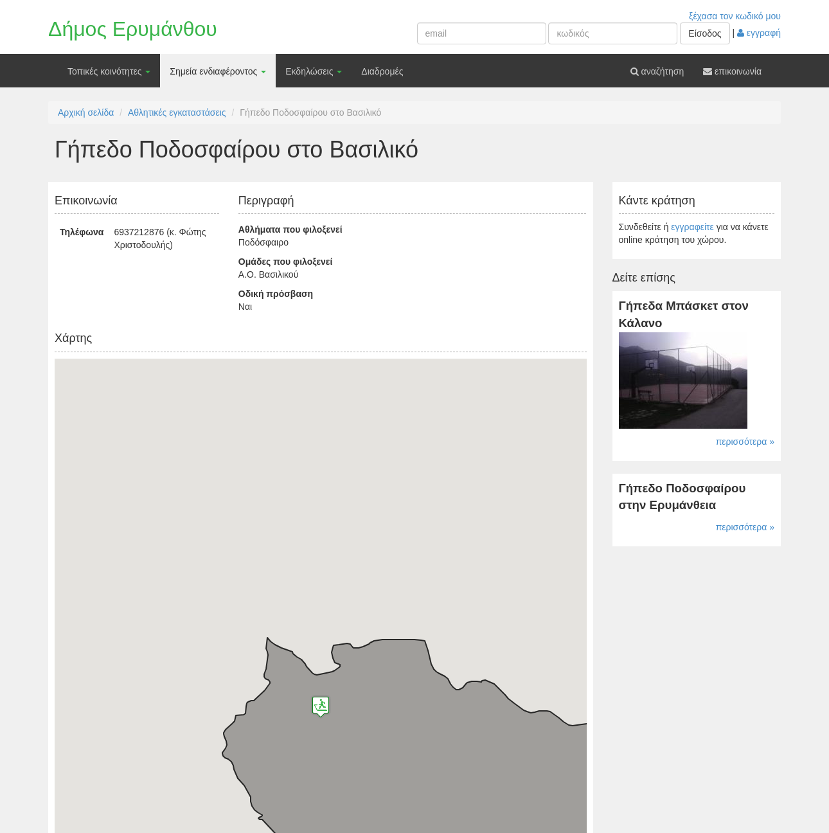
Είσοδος (704, 33)
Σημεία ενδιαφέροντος (218, 71)
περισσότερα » (745, 441)
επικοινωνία (732, 71)
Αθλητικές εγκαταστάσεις (177, 112)
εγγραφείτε (692, 227)
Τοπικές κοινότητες (108, 71)
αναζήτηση (657, 71)
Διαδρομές (382, 71)
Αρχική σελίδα (86, 112)
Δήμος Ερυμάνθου (132, 28)
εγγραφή (759, 33)
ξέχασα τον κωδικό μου (735, 16)
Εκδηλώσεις (313, 71)
